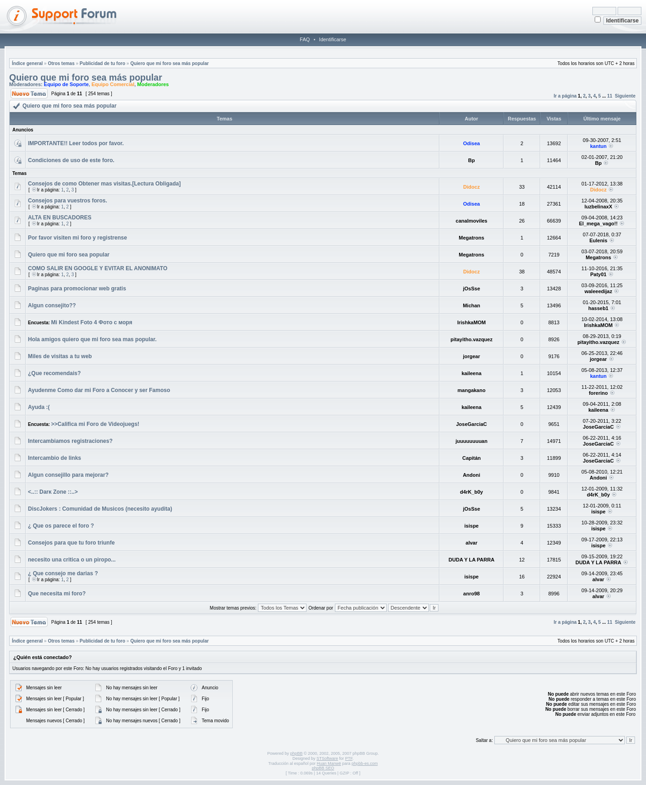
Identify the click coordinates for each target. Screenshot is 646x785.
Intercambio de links (54, 458)
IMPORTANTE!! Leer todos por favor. (76, 143)
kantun (598, 146)
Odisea (471, 143)
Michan (471, 305)
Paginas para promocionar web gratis (77, 288)
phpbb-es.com (364, 763)
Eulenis (598, 240)
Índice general (27, 63)
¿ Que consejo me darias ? (63, 573)
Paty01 (598, 274)
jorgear (471, 356)
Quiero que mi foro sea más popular (169, 63)
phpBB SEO (323, 768)
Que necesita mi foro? (57, 593)
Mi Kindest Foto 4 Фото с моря (91, 322)
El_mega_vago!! (598, 223)
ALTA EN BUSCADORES (59, 217)
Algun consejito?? (52, 305)
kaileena (471, 373)
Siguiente (625, 95)
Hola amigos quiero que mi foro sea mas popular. (92, 339)
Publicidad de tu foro (102, 63)
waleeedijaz (599, 291)
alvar (471, 542)
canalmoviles (471, 221)
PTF (348, 758)
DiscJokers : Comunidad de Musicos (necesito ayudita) (100, 509)
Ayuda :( (39, 407)
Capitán (471, 458)
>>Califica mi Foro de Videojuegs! (95, 424)
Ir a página (565, 95)
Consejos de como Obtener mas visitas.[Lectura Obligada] (104, 183)
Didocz (471, 187)
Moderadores (153, 84)
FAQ (305, 39)
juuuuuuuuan (471, 441)
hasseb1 (598, 308)
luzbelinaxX (599, 206)
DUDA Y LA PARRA (471, 559)
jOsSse (471, 288)
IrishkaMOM (471, 322)
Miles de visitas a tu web (60, 356)
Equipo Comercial (113, 84)
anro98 (471, 593)
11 (609, 95)
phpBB (296, 753)
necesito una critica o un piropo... (71, 559)
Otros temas (61, 63)
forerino (598, 393)
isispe (598, 511)
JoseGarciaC (471, 424)
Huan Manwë (329, 763)
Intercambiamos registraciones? (70, 441)
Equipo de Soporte (66, 84)
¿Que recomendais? (54, 373)
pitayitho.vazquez (471, 339)
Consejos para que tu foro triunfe (71, 543)
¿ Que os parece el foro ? (61, 526)
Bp (471, 160)
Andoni (471, 475)
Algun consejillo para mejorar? (68, 475)
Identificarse (332, 39)
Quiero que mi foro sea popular (68, 254)
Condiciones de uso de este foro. (71, 160)
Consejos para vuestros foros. (67, 200)
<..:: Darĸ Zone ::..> (53, 492)
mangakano (472, 390)
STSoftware (327, 758)
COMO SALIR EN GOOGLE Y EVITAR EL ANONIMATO (97, 268)
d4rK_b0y (471, 492)
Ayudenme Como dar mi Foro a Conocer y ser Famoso (99, 390)
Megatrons (471, 237)
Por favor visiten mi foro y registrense (77, 237)
